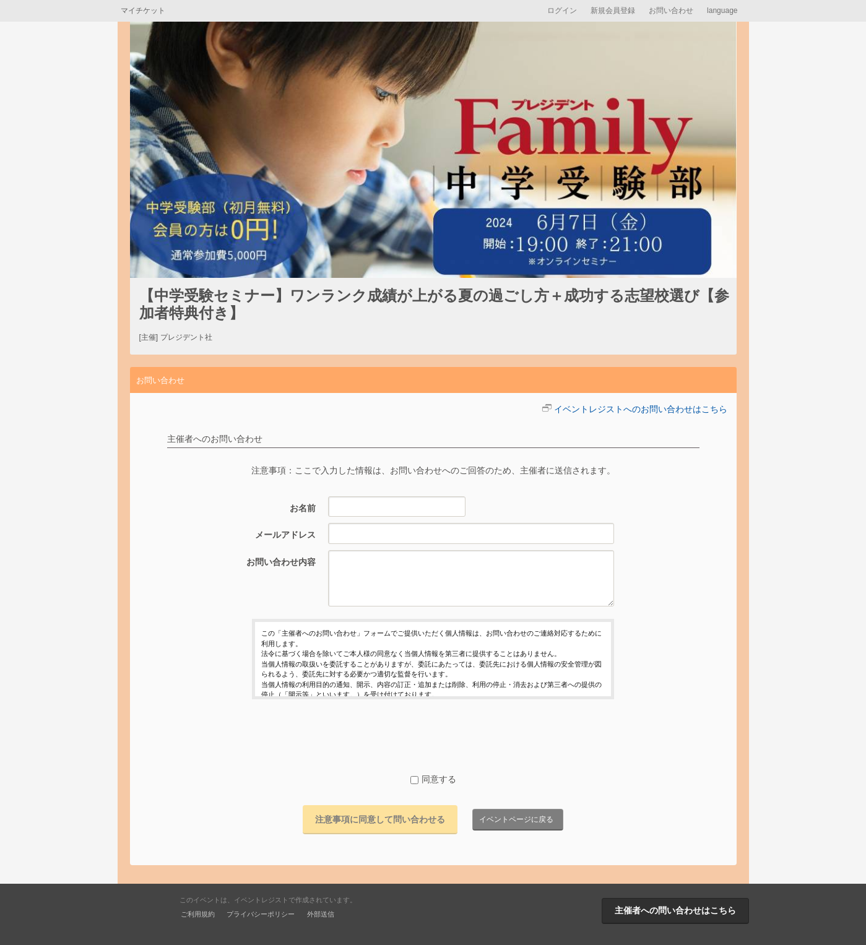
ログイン (562, 10)
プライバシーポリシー (261, 914)
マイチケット (143, 10)
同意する (433, 779)
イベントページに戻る (516, 819)
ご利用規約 (198, 914)
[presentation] (433, 736)
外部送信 (320, 914)
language (722, 10)
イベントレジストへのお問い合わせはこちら (640, 409)
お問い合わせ (671, 10)
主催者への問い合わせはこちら (675, 910)
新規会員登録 (613, 10)
